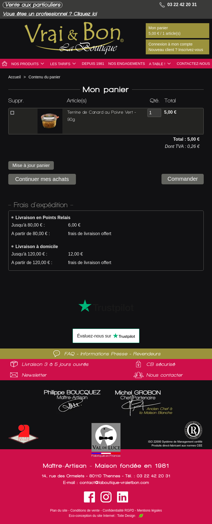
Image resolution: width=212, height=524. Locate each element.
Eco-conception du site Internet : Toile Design (102, 516)
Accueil (14, 77)
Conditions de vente (85, 510)
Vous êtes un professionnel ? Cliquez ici (54, 14)
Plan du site (59, 510)
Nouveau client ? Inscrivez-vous (176, 49)
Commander (181, 179)
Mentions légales (149, 510)
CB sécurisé (160, 364)
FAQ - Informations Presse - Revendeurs (112, 354)
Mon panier (158, 28)
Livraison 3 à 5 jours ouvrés (55, 364)
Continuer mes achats (42, 179)
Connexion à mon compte (171, 44)
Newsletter (34, 375)
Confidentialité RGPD (118, 510)
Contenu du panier (44, 77)
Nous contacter (164, 375)
